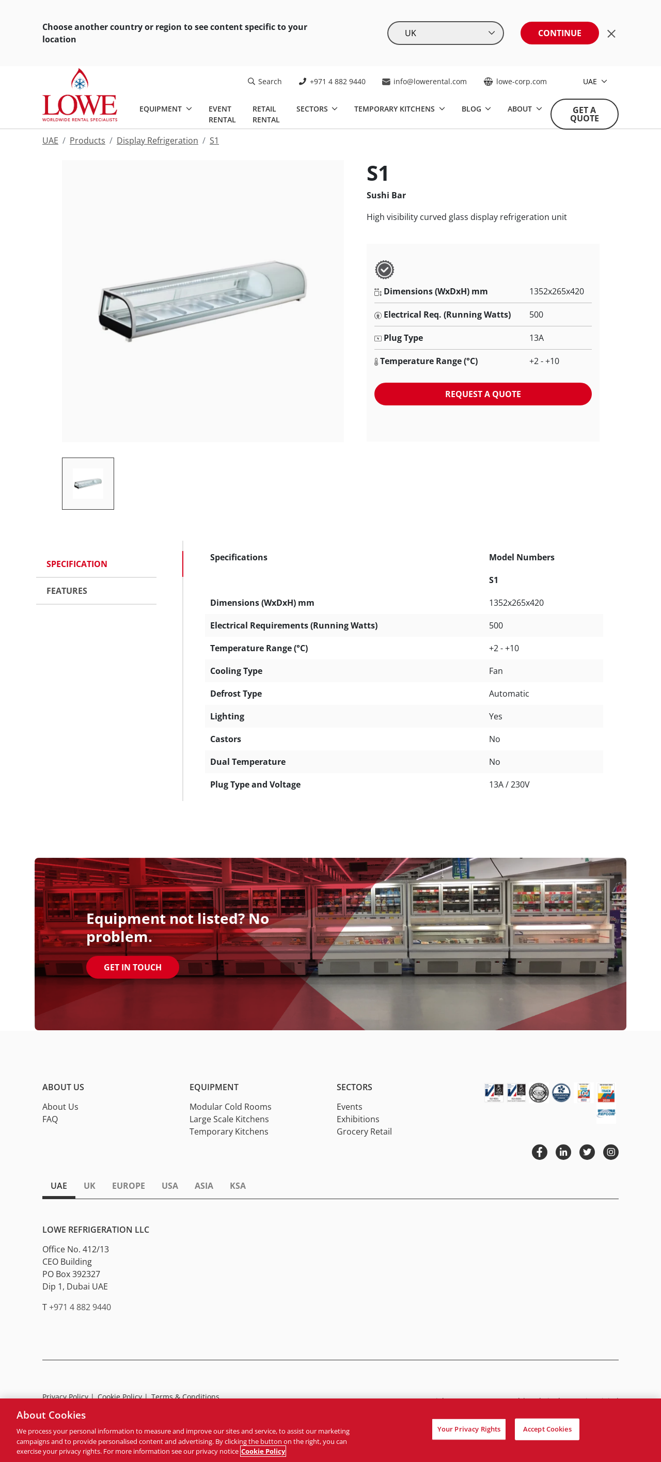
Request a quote (483, 394)
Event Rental (222, 114)
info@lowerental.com (424, 81)
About (521, 109)
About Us (60, 1106)
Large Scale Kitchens (229, 1119)
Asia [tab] (204, 1185)
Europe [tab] (128, 1185)
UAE (591, 81)
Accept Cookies (547, 1429)
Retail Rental (266, 114)
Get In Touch (133, 967)
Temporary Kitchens (395, 109)
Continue (559, 33)
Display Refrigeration (157, 140)
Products (87, 140)
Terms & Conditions (185, 1397)
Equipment (161, 109)
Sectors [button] (354, 1087)
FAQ (50, 1119)
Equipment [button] (214, 1087)
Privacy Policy (68, 1397)
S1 (214, 140)
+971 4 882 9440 (332, 81)
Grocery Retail (364, 1131)
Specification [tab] (76, 564)
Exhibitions (358, 1119)
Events (350, 1106)
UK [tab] (90, 1185)
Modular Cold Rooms (231, 1106)
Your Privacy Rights (468, 1429)
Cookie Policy (123, 1397)
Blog (472, 109)
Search (265, 81)
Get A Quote (584, 114)
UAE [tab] (59, 1185)
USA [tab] (170, 1185)
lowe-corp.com (515, 81)
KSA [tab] (238, 1185)
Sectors (313, 109)
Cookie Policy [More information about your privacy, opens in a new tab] (263, 1451)
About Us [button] (63, 1087)
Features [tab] (66, 590)
